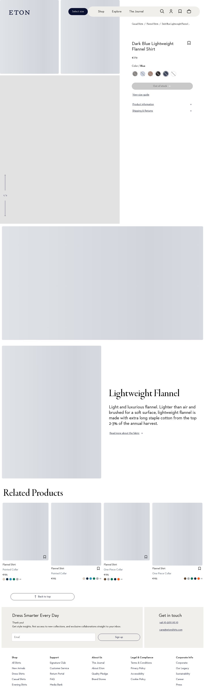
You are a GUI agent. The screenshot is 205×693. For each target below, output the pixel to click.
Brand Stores (99, 660)
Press (179, 666)
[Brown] (150, 73)
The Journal (136, 11)
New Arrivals (18, 649)
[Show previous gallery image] (5, 182)
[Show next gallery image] (5, 208)
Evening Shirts (19, 666)
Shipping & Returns (162, 111)
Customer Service (59, 649)
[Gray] (135, 73)
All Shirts (16, 644)
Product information (162, 104)
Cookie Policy (138, 660)
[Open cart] (189, 11)
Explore (117, 11)
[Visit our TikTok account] (37, 682)
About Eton (98, 649)
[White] (173, 73)
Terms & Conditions (141, 644)
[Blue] (142, 73)
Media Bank (56, 666)
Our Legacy (182, 649)
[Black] (158, 73)
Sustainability (183, 655)
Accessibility (137, 655)
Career (180, 660)
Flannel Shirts (152, 24)
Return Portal (57, 655)
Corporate (182, 644)
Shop (101, 11)
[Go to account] (171, 11)
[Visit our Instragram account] (14, 682)
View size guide (140, 95)
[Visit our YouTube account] (25, 682)
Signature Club (58, 644)
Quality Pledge (100, 655)
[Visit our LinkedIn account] (48, 682)
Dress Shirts (18, 655)
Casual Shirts (137, 24)
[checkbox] (189, 47)
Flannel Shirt (9, 564)
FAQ (52, 660)
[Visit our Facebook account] (59, 682)
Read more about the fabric (126, 433)
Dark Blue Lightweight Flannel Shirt (176, 24)
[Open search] (162, 11)
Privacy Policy (138, 649)
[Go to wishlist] (180, 11)
